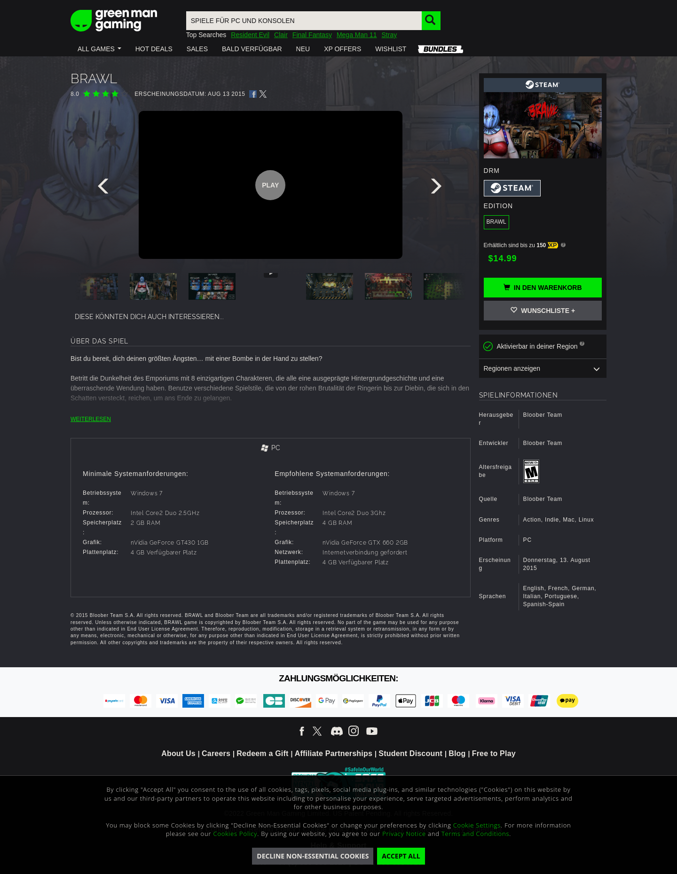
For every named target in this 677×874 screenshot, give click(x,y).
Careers (216, 753)
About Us (178, 753)
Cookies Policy (235, 833)
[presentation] (105, 188)
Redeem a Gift (262, 753)
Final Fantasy (312, 35)
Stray (389, 35)
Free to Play (494, 753)
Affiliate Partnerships (333, 753)
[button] (99, 48)
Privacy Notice (404, 833)
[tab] (271, 448)
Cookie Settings (477, 825)
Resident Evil (250, 35)
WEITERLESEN (91, 419)
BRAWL (496, 221)
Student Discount (410, 753)
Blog (457, 753)
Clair (281, 35)
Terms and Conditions (475, 833)
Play (270, 185)
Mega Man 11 (357, 35)
